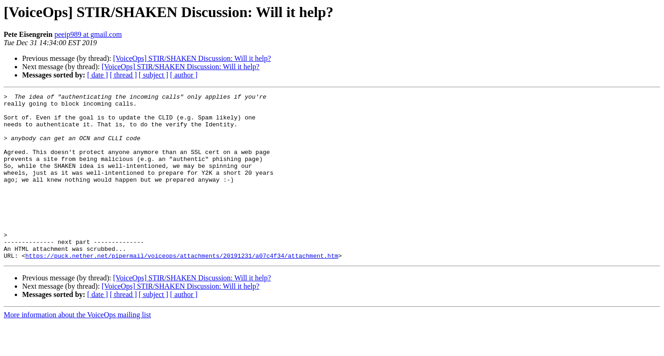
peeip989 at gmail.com (88, 34)
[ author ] (184, 75)
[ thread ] (123, 75)
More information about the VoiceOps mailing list (77, 348)
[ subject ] (153, 75)
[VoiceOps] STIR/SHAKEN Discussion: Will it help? (192, 58)
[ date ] (97, 75)
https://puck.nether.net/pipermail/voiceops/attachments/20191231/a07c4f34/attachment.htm (181, 289)
